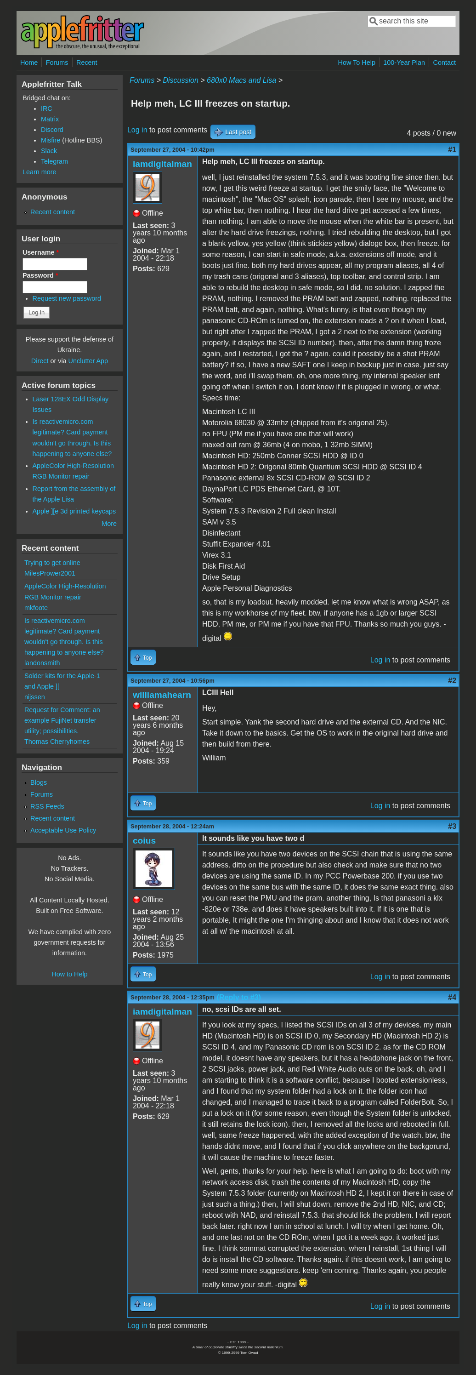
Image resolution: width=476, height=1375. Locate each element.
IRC (46, 108)
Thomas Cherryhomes (57, 741)
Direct (40, 361)
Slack (49, 150)
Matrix (50, 119)
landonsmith (42, 663)
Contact (444, 62)
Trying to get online (52, 562)
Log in (137, 130)
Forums (57, 62)
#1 (452, 150)
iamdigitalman (162, 164)
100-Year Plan (404, 62)
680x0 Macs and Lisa (241, 80)
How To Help (356, 62)
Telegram (54, 161)
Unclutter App (88, 361)
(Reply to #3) (239, 997)
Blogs (38, 782)
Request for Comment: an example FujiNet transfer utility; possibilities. (62, 720)
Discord (52, 129)
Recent (86, 62)
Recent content (52, 212)
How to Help (69, 974)
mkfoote (36, 607)
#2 (452, 681)
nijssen (34, 697)
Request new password (67, 298)
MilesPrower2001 (49, 573)
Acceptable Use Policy (63, 830)
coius (144, 840)
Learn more (40, 172)
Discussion (180, 80)
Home (29, 62)
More (109, 523)
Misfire (50, 140)
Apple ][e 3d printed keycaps (74, 511)
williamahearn (162, 695)
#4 (452, 997)
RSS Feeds (47, 806)
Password (40, 275)
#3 (452, 826)
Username (41, 252)
